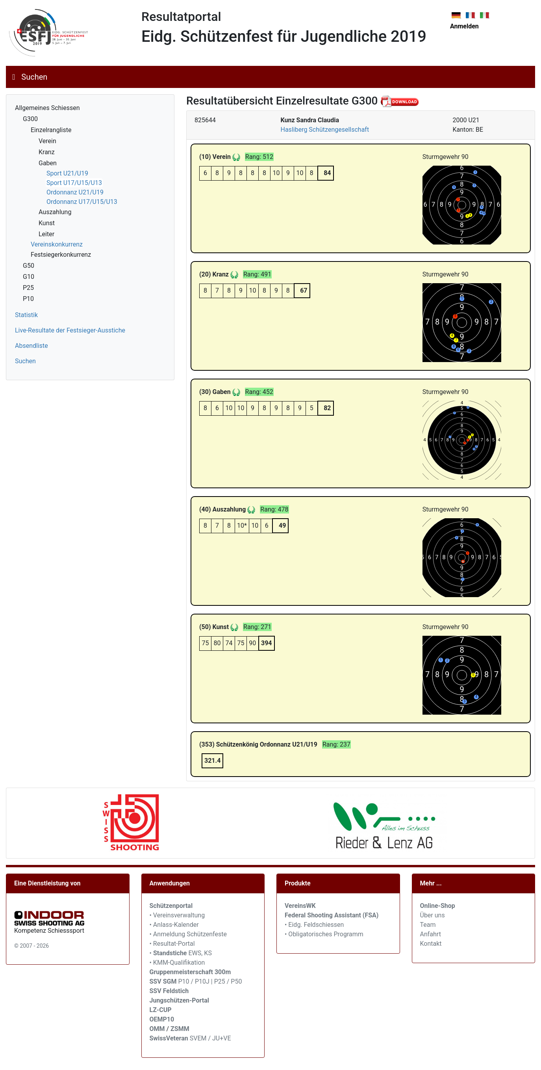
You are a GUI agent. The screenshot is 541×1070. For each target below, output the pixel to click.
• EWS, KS (181, 953)
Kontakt (431, 943)
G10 (28, 276)
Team (428, 924)
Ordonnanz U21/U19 (75, 192)
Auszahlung (55, 212)
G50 (28, 265)
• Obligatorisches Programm (324, 934)
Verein (47, 141)
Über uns (432, 915)
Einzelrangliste (51, 130)
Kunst (47, 223)
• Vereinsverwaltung (177, 915)
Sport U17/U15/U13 (74, 183)
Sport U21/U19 (67, 173)
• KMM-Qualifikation (177, 962)
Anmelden (464, 26)
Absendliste (31, 345)
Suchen (34, 77)
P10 (28, 299)
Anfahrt (430, 934)
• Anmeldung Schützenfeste (188, 934)
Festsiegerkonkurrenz (61, 254)
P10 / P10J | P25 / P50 (196, 981)
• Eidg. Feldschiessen (314, 924)
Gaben (48, 163)
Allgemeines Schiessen (47, 108)
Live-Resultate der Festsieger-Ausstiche (70, 330)
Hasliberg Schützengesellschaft (325, 129)
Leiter (46, 234)
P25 (28, 287)
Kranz (47, 152)
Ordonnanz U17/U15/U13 (81, 201)
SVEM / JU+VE (210, 1038)
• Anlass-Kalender (174, 924)
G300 (30, 119)
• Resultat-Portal (172, 943)
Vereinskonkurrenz (57, 244)
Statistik (26, 315)
